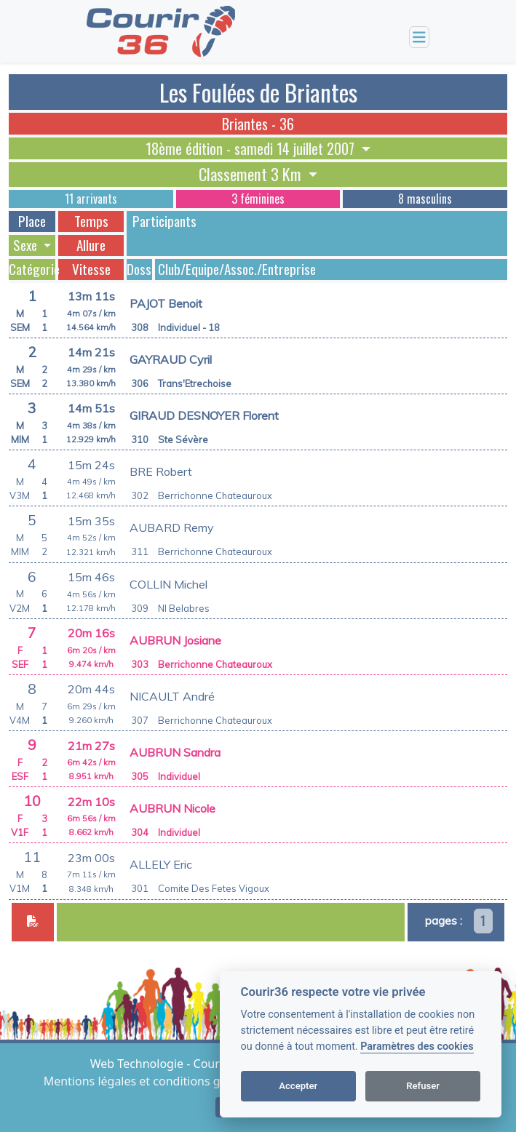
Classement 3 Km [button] (252, 174)
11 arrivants (91, 198)
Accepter (298, 1085)
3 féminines (258, 198)
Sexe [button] (26, 245)
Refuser (423, 1085)
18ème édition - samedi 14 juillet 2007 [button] (252, 148)
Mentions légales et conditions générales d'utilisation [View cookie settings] (190, 1081)
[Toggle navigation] (419, 37)
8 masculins (425, 198)
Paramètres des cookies (416, 1046)
